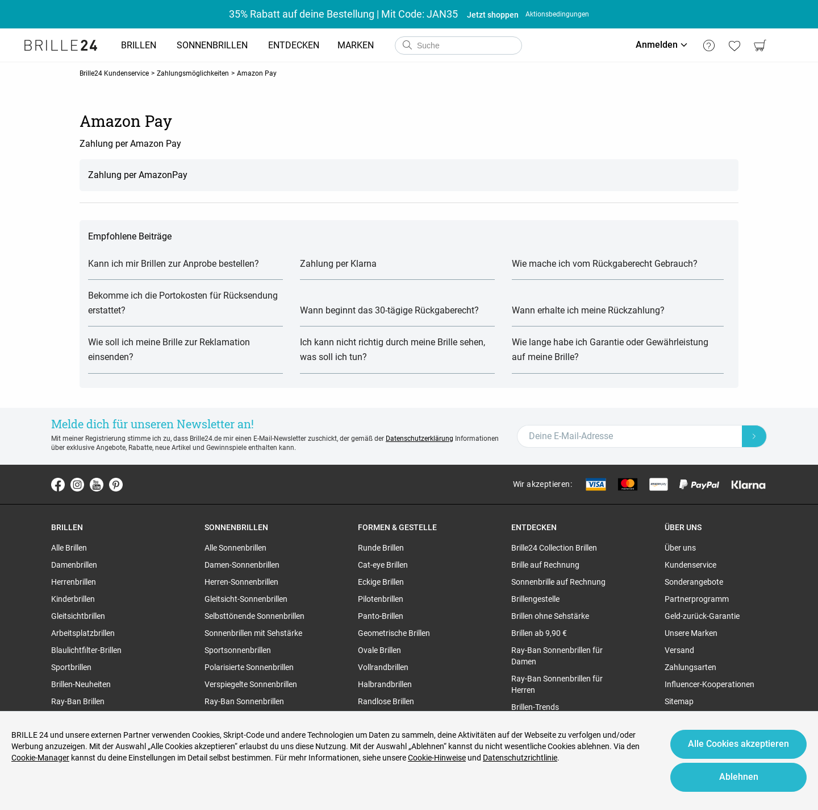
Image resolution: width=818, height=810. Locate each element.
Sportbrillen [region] (71, 667)
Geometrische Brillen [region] (394, 633)
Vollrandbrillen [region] (383, 667)
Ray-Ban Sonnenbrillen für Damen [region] (557, 656)
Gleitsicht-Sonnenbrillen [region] (245, 599)
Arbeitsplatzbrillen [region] (83, 633)
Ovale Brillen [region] (379, 650)
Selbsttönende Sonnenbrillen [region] (254, 616)
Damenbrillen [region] (74, 564)
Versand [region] (679, 650)
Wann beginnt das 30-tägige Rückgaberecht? (389, 310)
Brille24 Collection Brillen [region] (554, 547)
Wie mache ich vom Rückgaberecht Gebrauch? (605, 263)
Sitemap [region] (679, 701)
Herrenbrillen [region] (73, 581)
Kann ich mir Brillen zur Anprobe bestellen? (173, 263)
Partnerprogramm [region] (697, 599)
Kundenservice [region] (690, 564)
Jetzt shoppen (493, 14)
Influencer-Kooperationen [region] (709, 684)
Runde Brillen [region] (381, 547)
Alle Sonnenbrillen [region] (235, 547)
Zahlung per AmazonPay (137, 175)
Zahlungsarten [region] (690, 667)
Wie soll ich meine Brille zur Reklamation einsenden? (169, 349)
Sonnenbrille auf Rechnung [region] (558, 581)
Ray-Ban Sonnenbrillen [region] (244, 701)
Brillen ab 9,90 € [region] (539, 633)
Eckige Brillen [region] (381, 581)
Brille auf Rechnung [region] (545, 564)
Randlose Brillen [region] (386, 701)
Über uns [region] (680, 547)
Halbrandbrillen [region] (385, 684)
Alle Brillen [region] (69, 547)
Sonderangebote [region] (694, 581)
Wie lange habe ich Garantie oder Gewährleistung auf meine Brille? (610, 349)
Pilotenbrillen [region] (380, 599)
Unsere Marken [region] (691, 633)
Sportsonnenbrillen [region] (237, 650)
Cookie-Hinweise (437, 757)
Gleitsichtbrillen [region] (78, 616)
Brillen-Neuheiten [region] (81, 684)
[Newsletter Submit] (754, 436)
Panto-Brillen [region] (380, 616)
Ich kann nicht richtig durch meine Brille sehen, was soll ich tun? (392, 349)
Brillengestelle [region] (535, 599)
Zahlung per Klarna (338, 263)
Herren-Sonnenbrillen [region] (241, 581)
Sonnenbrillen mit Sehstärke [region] (253, 633)
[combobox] (458, 45)
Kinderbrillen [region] (73, 599)
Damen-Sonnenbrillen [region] (241, 564)
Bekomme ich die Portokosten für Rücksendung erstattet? (183, 303)
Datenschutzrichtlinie (520, 757)
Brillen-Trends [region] (535, 707)
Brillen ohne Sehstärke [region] (550, 616)
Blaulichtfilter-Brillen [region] (86, 650)
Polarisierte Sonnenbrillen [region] (249, 667)
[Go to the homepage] (61, 45)
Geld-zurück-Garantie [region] (702, 616)
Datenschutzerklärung (419, 439)
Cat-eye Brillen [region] (383, 564)
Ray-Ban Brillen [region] (78, 701)
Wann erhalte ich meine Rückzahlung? (588, 310)
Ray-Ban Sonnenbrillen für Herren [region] (557, 684)
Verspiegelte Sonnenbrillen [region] (250, 684)
